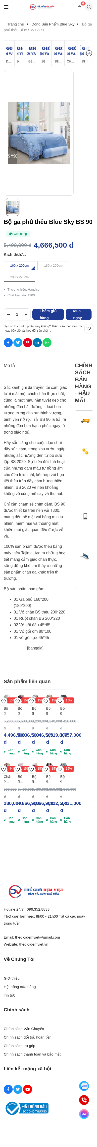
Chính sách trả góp (19, 1046)
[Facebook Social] (8, 1089)
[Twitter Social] (17, 1089)
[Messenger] (84, 1114)
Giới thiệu (12, 978)
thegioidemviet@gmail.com (37, 937)
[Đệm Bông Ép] (31, 53)
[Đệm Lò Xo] (20, 53)
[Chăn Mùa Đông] (71, 53)
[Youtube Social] (27, 1089)
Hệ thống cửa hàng (20, 987)
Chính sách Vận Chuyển (24, 1029)
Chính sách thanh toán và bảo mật (32, 1054)
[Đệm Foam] (58, 53)
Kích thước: (15, 254)
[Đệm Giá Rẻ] (9, 53)
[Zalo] (84, 1086)
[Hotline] (84, 1100)
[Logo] (42, 7)
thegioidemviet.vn (33, 944)
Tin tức (9, 995)
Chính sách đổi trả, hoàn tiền (27, 1037)
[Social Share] (8, 342)
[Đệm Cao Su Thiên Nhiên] (44, 53)
